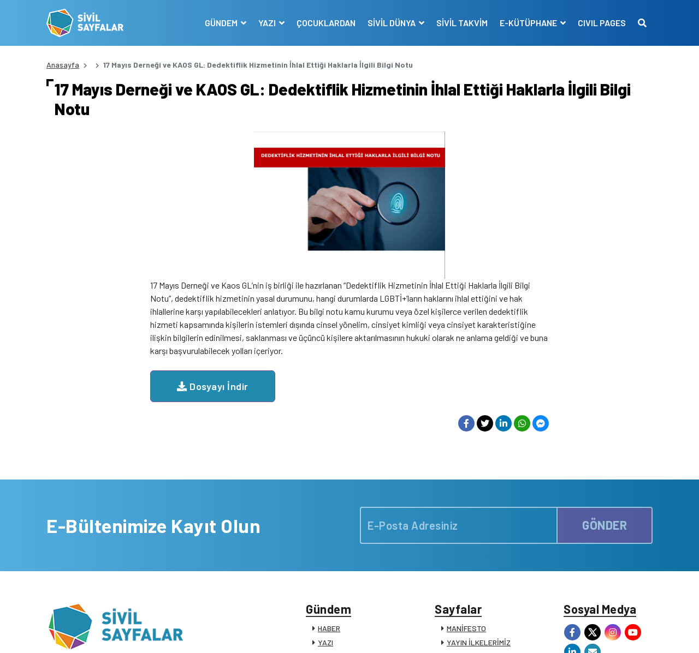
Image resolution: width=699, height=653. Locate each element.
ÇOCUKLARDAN (326, 22)
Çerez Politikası (509, 632)
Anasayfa (62, 64)
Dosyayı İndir (316, 239)
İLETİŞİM (461, 566)
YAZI (325, 495)
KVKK (553, 632)
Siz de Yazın (633, 632)
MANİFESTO (466, 481)
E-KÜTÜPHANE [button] (529, 22)
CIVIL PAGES (602, 22)
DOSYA (329, 509)
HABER (329, 481)
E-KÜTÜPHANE (472, 537)
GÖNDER (604, 378)
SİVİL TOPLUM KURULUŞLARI (495, 523)
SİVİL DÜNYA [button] (392, 22)
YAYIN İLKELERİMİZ (479, 495)
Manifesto (588, 632)
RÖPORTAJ (336, 537)
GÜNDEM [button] (222, 22)
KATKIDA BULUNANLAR (356, 566)
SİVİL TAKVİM (462, 22)
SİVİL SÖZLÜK (470, 551)
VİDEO (328, 523)
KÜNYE (458, 509)
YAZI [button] (267, 22)
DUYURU (332, 551)
